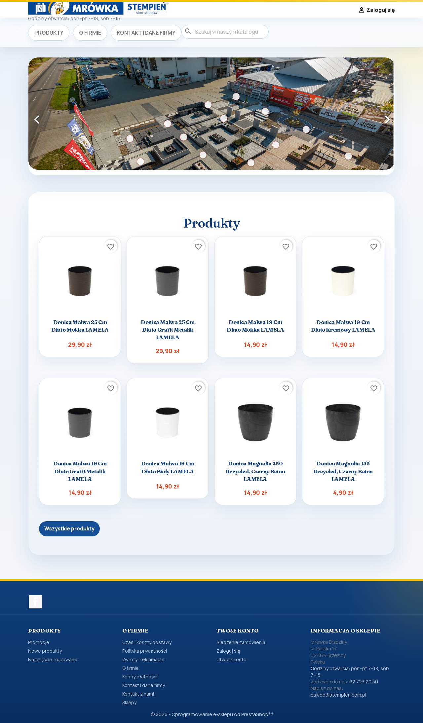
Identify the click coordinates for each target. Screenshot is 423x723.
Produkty (48, 32)
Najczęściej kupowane (52, 659)
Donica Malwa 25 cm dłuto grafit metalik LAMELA (168, 330)
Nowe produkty (45, 651)
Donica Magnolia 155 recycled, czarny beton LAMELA (343, 471)
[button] (55, 116)
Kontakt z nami (138, 694)
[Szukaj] (225, 32)
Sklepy (129, 702)
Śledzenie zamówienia (240, 642)
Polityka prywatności (144, 651)
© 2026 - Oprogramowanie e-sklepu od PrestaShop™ (212, 714)
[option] (211, 113)
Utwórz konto (231, 659)
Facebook (35, 601)
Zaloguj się (228, 651)
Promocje (38, 642)
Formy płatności (139, 676)
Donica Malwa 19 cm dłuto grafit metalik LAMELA (80, 471)
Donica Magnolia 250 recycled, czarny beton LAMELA (255, 471)
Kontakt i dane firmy (146, 32)
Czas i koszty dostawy (147, 642)
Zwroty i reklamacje (143, 659)
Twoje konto (237, 630)
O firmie (90, 32)
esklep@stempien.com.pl (338, 695)
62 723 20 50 (363, 681)
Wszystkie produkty (69, 528)
